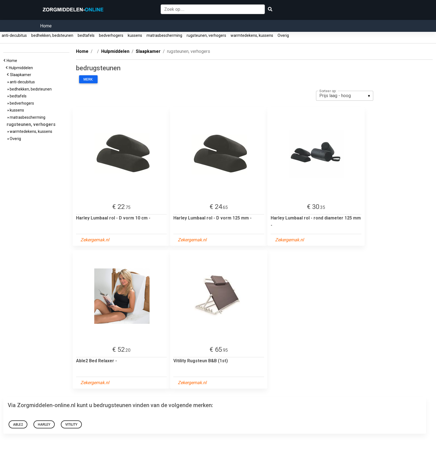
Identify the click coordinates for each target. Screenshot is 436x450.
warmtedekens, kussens (252, 35)
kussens (135, 35)
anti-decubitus (14, 35)
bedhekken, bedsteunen (52, 35)
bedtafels (86, 35)
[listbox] (344, 96)
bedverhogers (111, 35)
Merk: (88, 79)
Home (46, 26)
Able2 (18, 424)
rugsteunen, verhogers (206, 35)
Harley (44, 424)
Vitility (71, 424)
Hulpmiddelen (22, 68)
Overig (283, 35)
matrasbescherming (164, 35)
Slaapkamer (21, 75)
